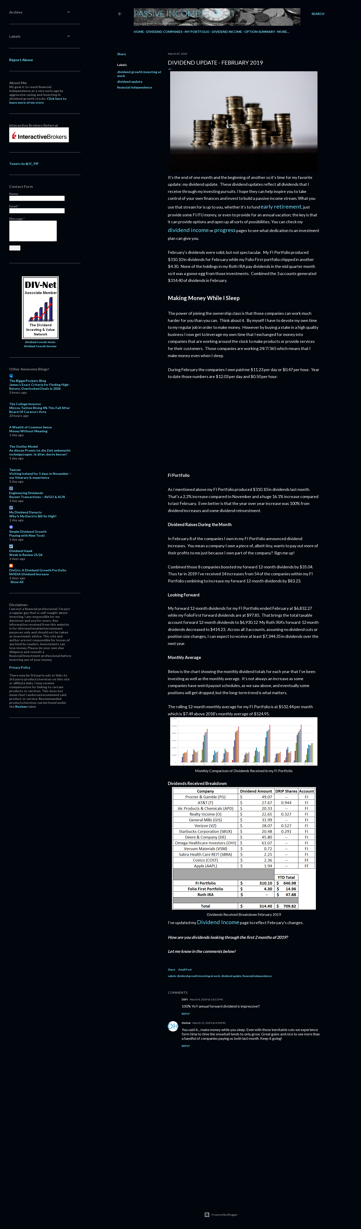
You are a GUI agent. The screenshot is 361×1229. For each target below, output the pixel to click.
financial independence (134, 87)
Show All (16, 582)
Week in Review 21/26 (25, 555)
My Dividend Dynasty (25, 512)
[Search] (318, 13)
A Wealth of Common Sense (30, 427)
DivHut (186, 1023)
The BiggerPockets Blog (27, 381)
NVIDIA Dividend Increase (29, 574)
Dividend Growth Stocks (40, 342)
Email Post (185, 969)
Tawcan (15, 470)
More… (283, 32)
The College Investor (25, 404)
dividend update (129, 81)
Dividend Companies (164, 32)
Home (139, 32)
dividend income (188, 229)
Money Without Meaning (28, 431)
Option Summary (259, 32)
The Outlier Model (23, 446)
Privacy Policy (19, 667)
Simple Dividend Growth (28, 531)
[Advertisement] (244, 425)
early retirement (281, 206)
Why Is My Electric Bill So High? (32, 516)
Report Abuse (21, 59)
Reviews (21, 706)
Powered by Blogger (221, 1215)
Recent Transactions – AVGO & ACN (37, 497)
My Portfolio (197, 32)
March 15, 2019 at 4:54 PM (208, 1023)
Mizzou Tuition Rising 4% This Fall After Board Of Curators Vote (39, 410)
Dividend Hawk (20, 551)
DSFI (185, 999)
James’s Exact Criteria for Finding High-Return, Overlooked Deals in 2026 (39, 386)
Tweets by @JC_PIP (24, 164)
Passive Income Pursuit (185, 13)
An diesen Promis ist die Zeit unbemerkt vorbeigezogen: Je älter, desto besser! (40, 452)
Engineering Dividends (26, 493)
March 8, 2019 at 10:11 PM (206, 999)
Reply (186, 1013)
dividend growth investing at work (198, 976)
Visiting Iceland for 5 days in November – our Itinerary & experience (40, 475)
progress (225, 229)
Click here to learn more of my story (38, 100)
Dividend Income (227, 32)
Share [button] (121, 54)
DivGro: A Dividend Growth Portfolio (37, 570)
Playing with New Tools (27, 535)
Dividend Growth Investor (40, 346)
